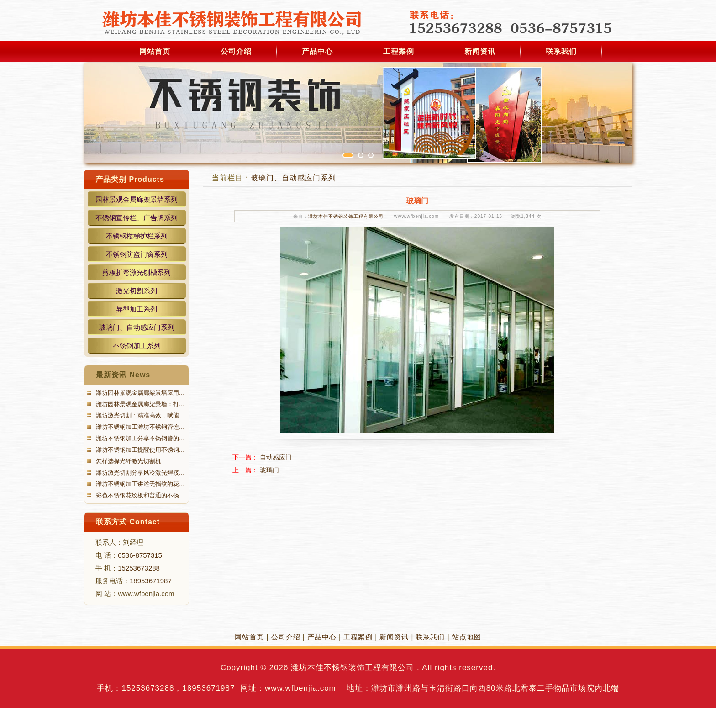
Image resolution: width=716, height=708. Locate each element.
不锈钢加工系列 (137, 345)
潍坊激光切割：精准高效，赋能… (139, 415)
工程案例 (398, 51)
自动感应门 (276, 457)
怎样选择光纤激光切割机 (127, 461)
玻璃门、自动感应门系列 (136, 327)
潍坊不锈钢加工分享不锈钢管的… (139, 438)
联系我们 (561, 51)
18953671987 (151, 581)
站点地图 (466, 637)
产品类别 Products (129, 179)
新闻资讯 (479, 51)
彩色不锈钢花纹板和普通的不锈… (139, 495)
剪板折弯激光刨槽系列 (136, 272)
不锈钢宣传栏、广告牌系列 (136, 218)
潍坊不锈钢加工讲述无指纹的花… (139, 484)
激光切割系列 (136, 291)
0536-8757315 (140, 555)
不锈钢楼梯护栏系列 (137, 236)
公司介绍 (236, 51)
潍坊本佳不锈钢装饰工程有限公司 (346, 216)
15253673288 (139, 568)
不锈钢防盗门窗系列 (137, 254)
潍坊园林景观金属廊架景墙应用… (139, 392)
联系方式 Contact (128, 522)
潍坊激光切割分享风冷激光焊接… (139, 472)
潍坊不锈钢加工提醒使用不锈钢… (139, 449)
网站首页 (154, 51)
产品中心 (317, 51)
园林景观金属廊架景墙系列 (136, 199)
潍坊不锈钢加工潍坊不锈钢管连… (139, 426)
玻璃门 (269, 470)
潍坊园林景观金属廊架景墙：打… (139, 404)
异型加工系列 (136, 309)
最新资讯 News (123, 375)
